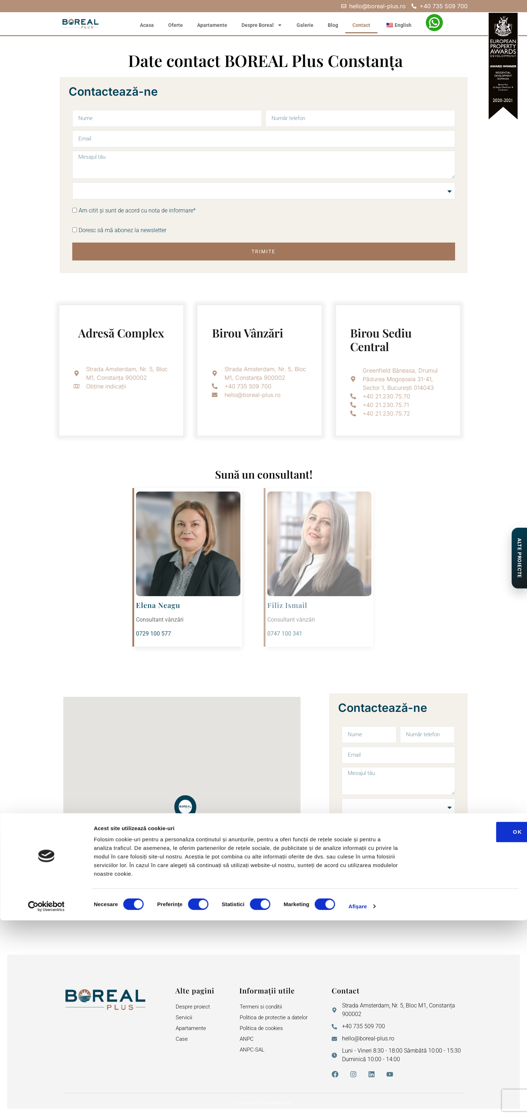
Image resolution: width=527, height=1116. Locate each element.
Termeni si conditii (263, 1007)
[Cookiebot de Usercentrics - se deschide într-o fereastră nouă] (46, 1102)
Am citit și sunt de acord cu (137, 211)
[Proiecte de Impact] (519, 558)
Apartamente (212, 25)
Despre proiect (193, 1007)
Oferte (175, 25)
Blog (333, 25)
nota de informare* (172, 211)
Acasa (147, 25)
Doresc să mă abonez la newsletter (122, 231)
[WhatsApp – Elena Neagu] (434, 22)
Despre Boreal (261, 25)
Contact (361, 25)
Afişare (357, 1102)
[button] (185, 812)
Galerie (305, 25)
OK (467, 1027)
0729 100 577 (153, 634)
